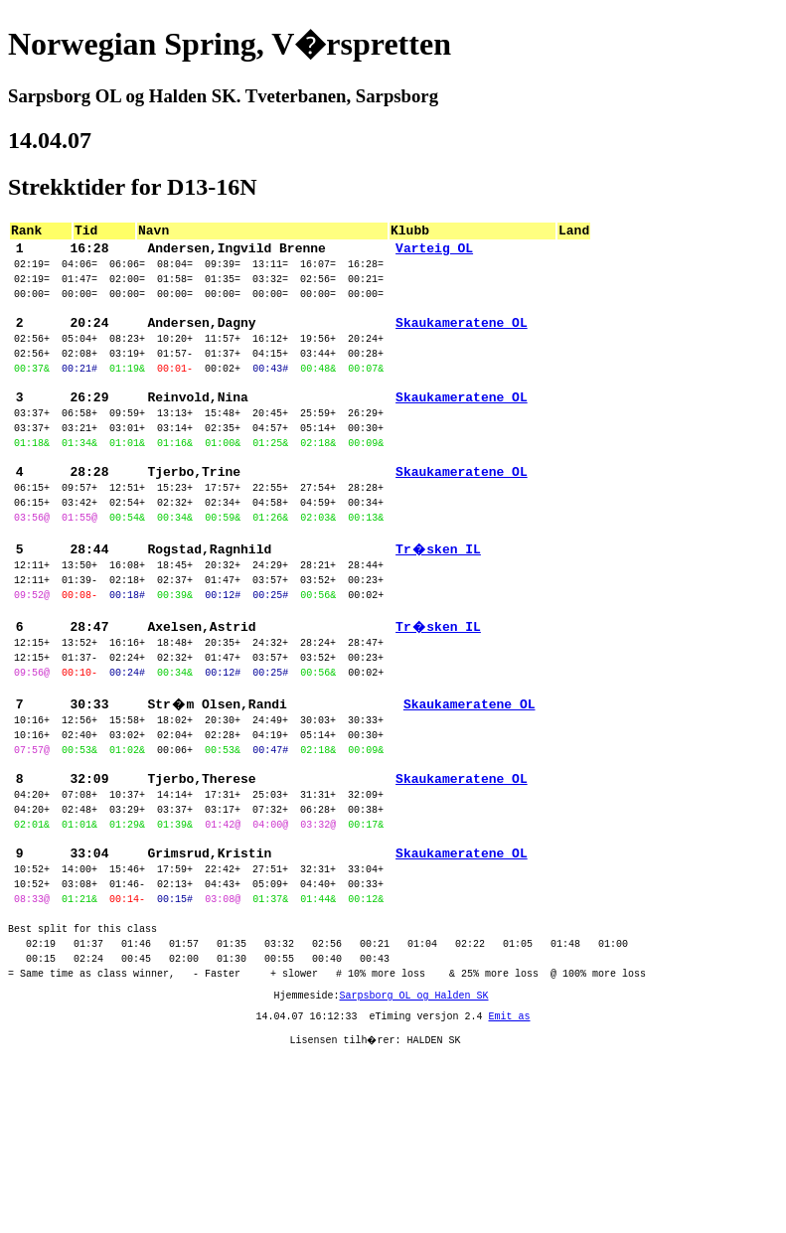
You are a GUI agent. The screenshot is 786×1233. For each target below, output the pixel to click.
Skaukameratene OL (461, 343)
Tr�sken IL (438, 611)
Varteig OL (434, 253)
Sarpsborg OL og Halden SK (414, 1138)
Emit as (510, 1161)
